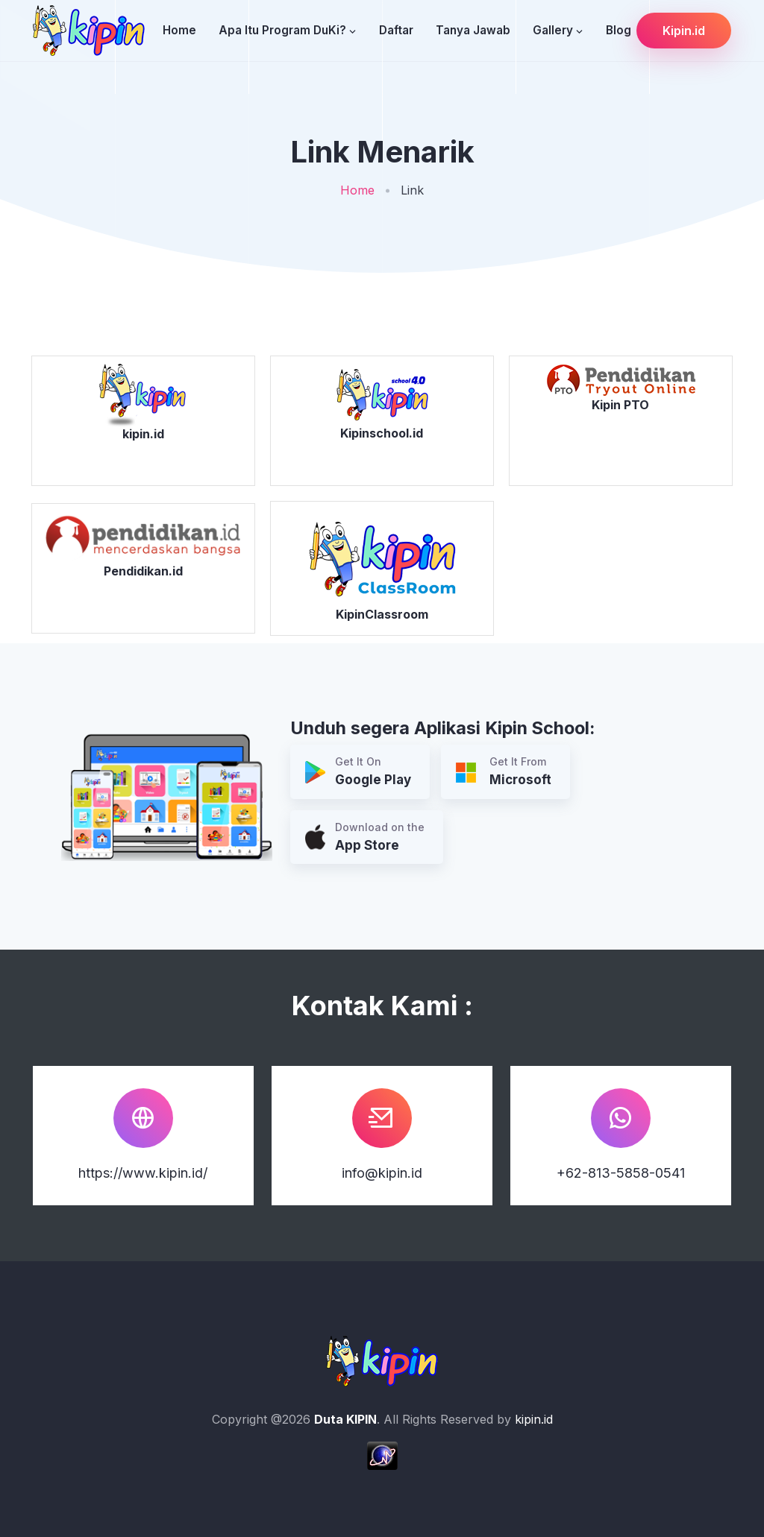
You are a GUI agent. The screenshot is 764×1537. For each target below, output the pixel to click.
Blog (618, 30)
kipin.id (534, 1419)
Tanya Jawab (473, 30)
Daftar (396, 30)
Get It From (503, 772)
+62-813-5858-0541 (621, 1173)
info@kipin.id (382, 1173)
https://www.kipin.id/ (142, 1173)
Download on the (365, 838)
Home (179, 30)
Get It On (358, 772)
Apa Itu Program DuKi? (282, 30)
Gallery (553, 30)
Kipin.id (684, 30)
